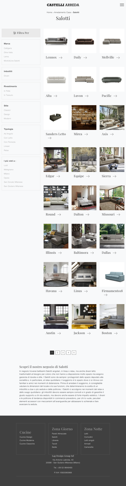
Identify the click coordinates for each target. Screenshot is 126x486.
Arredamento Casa (62, 12)
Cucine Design (26, 437)
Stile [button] (6, 106)
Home (49, 12)
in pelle (7, 91)
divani (6, 76)
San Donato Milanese (13, 182)
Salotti (76, 12)
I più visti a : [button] (10, 161)
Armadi (87, 443)
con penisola (9, 142)
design (7, 114)
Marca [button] (7, 44)
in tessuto (8, 95)
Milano (7, 173)
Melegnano (8, 169)
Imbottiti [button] (8, 71)
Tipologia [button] (8, 129)
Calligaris (8, 48)
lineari (7, 146)
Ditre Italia (8, 52)
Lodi (6, 165)
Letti (86, 433)
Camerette (88, 447)
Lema (6, 56)
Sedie (54, 447)
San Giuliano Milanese (13, 186)
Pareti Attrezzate (59, 433)
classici (7, 110)
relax (6, 150)
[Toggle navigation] (122, 5)
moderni (7, 118)
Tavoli (54, 443)
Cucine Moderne (27, 440)
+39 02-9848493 (64, 467)
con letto (8, 138)
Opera (6, 178)
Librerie (55, 440)
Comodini (88, 437)
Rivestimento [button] (10, 86)
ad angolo (8, 133)
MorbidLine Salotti (12, 61)
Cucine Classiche (27, 443)
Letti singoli (89, 440)
